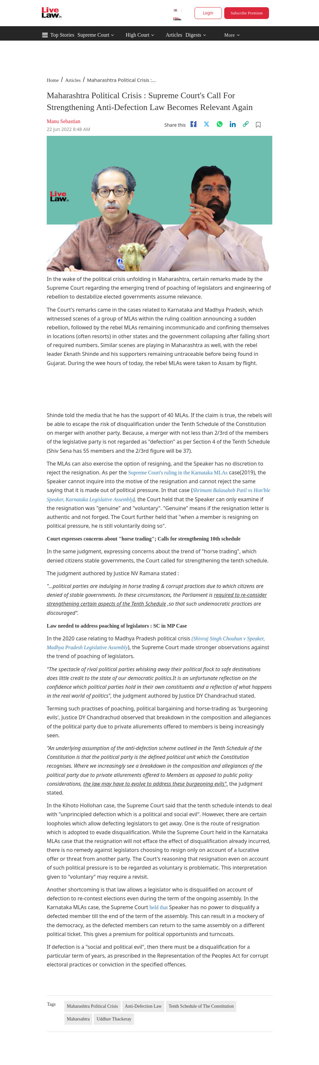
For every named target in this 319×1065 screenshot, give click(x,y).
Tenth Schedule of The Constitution (201, 1006)
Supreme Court (93, 35)
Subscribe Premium (247, 13)
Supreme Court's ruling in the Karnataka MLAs (177, 472)
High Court (137, 35)
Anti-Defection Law (143, 1006)
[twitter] (207, 124)
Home (53, 80)
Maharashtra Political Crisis (92, 1006)
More (232, 35)
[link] (246, 124)
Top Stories (62, 35)
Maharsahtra (78, 1019)
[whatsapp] (220, 124)
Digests (193, 35)
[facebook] (193, 124)
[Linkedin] (233, 124)
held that (159, 907)
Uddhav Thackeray (113, 1019)
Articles (174, 35)
